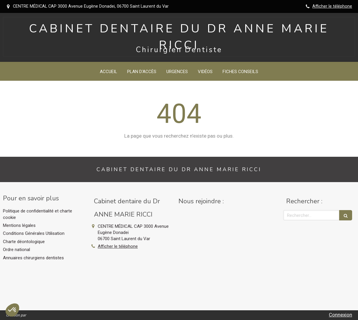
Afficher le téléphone (332, 6)
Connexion (340, 315)
